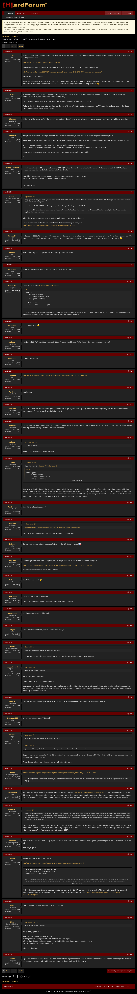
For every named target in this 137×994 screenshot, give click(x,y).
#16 (131, 404)
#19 (131, 458)
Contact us (98, 986)
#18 (131, 438)
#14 (131, 371)
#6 (131, 192)
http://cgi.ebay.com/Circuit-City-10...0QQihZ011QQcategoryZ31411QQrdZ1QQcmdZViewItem (57, 565)
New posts (21, 13)
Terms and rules (109, 986)
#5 (131, 163)
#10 (131, 281)
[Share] (128, 51)
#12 (131, 338)
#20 (131, 502)
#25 (131, 592)
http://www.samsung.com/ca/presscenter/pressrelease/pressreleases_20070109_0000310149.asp (59, 773)
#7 (131, 231)
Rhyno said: (28, 197)
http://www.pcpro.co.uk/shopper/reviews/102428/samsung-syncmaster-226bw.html (53, 863)
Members (34, 13)
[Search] (127, 13)
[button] (27, 13)
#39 (131, 918)
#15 (131, 388)
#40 (131, 954)
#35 (131, 805)
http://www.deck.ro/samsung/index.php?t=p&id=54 (41, 62)
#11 (131, 321)
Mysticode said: (30, 442)
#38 (131, 901)
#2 (131, 90)
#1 (131, 51)
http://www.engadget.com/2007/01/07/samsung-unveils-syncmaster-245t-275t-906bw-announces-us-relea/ (62, 72)
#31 (131, 714)
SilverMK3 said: (30, 463)
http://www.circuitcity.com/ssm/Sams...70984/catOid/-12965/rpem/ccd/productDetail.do (55, 375)
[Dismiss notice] (132, 22)
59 (15, 46)
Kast (5, 42)
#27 (131, 625)
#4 (131, 131)
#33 (131, 768)
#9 (131, 265)
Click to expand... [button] (77, 480)
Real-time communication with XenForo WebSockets (75, 991)
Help (127, 986)
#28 (131, 642)
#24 (131, 575)
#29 (131, 662)
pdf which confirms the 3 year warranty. (89, 793)
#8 (131, 248)
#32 (131, 730)
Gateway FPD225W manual (49, 286)
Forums (10, 13)
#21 (131, 519)
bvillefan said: (29, 524)
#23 (131, 556)
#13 (131, 354)
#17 (131, 421)
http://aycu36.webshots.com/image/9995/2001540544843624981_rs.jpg (49, 225)
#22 (131, 540)
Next (20, 46)
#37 (131, 854)
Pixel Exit (55, 991)
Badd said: (28, 810)
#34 (131, 788)
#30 (131, 697)
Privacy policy (119, 986)
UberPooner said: (30, 667)
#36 (131, 836)
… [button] (12, 46)
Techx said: (28, 746)
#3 (131, 115)
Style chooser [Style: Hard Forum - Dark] (8, 986)
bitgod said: (28, 647)
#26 (131, 609)
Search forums (19, 17)
